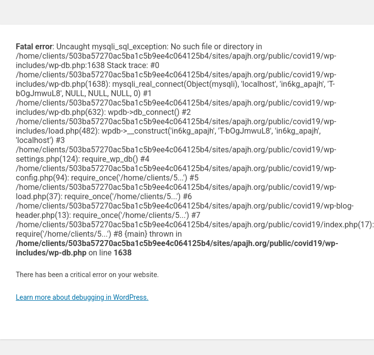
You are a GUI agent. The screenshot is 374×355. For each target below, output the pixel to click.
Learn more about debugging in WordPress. (82, 297)
